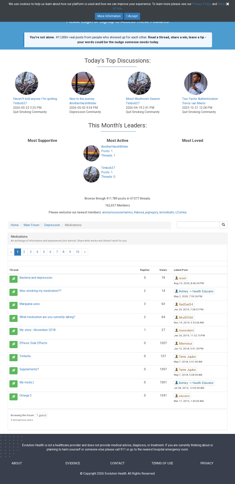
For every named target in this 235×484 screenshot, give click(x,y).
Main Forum (31, 225)
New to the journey (81, 99)
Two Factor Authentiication (200, 99)
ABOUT (17, 463)
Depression (52, 225)
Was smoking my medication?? (40, 291)
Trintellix (25, 356)
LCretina (180, 212)
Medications (19, 236)
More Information (109, 16)
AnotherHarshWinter (82, 103)
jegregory (151, 212)
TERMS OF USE (162, 463)
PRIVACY (207, 463)
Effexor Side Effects (33, 343)
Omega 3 (25, 395)
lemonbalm (166, 212)
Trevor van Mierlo (194, 103)
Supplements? (29, 369)
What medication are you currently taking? (47, 317)
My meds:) (26, 382)
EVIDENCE (73, 463)
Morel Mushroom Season (143, 99)
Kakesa (139, 212)
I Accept (132, 16)
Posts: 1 (107, 151)
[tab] (117, 239)
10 (77, 252)
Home (15, 225)
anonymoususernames (117, 212)
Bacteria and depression (35, 277)
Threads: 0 (108, 176)
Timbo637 (20, 103)
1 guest (41, 415)
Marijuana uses (29, 304)
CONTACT (117, 463)
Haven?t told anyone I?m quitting (35, 99)
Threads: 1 (108, 155)
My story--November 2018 (37, 330)
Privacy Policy (201, 4)
